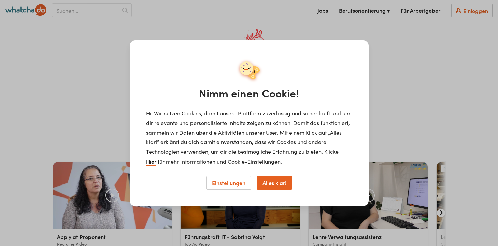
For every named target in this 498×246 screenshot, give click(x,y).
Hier (151, 161)
